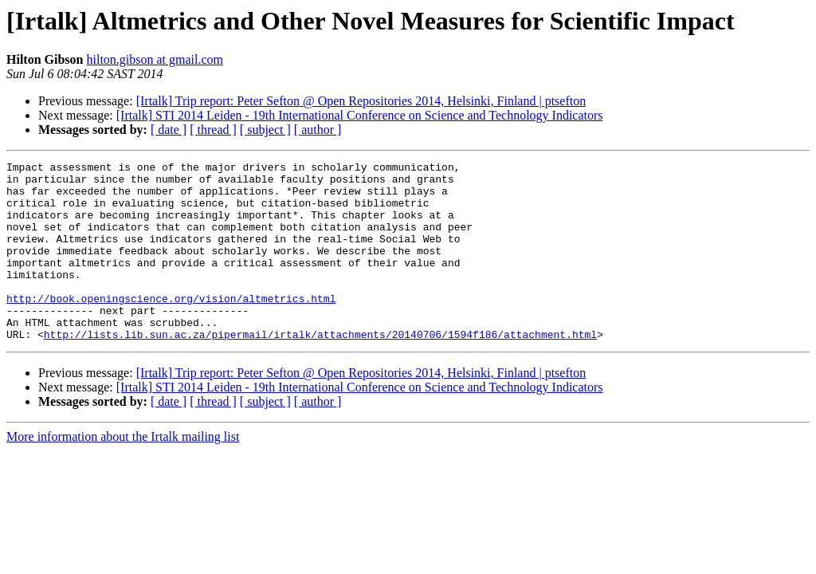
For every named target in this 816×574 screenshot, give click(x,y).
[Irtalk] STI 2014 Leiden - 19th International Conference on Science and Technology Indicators (359, 115)
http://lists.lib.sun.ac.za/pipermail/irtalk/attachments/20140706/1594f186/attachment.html (320, 370)
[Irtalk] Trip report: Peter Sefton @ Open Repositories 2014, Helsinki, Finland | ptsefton (361, 101)
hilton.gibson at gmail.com (154, 59)
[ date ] (168, 129)
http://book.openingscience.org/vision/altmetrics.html (170, 327)
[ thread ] (213, 129)
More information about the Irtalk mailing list (122, 472)
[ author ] (318, 129)
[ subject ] (265, 129)
